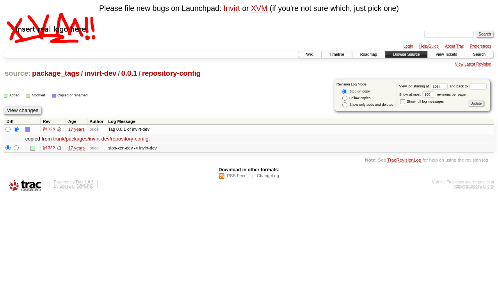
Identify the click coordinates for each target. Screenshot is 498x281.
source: (17, 73)
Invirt (232, 8)
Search (479, 54)
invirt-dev (100, 73)
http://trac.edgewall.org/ (474, 186)
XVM (259, 8)
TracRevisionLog (404, 159)
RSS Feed (237, 175)
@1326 (49, 129)
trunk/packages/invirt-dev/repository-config (100, 139)
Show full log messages (422, 101)
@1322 (49, 148)
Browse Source (406, 54)
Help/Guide (429, 46)
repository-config (171, 73)
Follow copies (356, 98)
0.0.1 (129, 73)
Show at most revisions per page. (433, 94)
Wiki (309, 54)
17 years (76, 129)
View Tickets (446, 54)
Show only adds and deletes (367, 104)
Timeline (336, 54)
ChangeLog (268, 175)
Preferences (480, 46)
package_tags (56, 73)
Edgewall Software (75, 186)
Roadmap (368, 54)
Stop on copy (356, 91)
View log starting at (424, 86)
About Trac (454, 46)
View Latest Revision (473, 64)
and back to (468, 86)
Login (408, 46)
